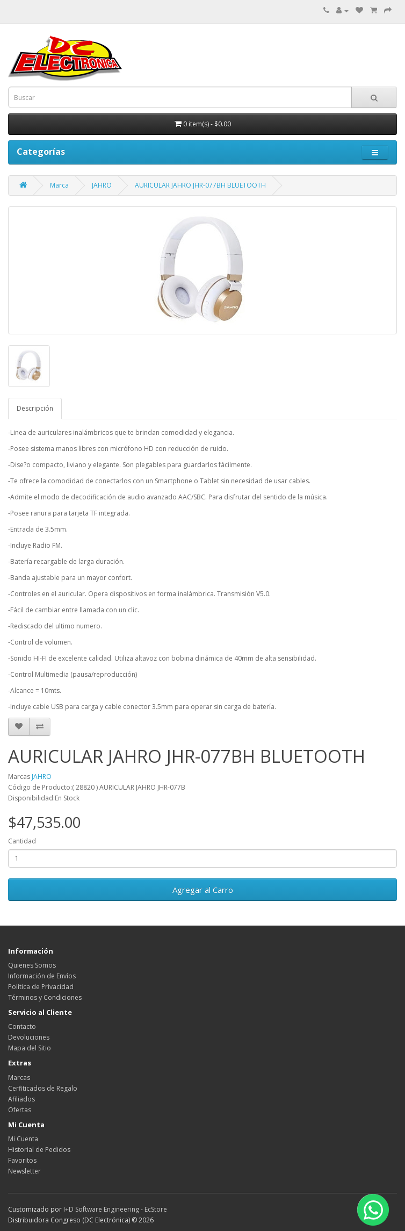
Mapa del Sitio (29, 1048)
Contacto (22, 1026)
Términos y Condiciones (45, 997)
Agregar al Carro (202, 889)
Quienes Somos (32, 965)
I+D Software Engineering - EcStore (115, 1209)
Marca (59, 185)
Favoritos (22, 1160)
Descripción (35, 408)
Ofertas (19, 1109)
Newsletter (24, 1171)
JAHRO (102, 185)
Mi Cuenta (23, 1138)
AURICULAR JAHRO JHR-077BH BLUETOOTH (200, 185)
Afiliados (21, 1099)
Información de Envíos (42, 975)
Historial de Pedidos (39, 1149)
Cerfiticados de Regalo (42, 1088)
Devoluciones (28, 1037)
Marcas (19, 1077)
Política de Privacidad (41, 986)
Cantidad (22, 841)
